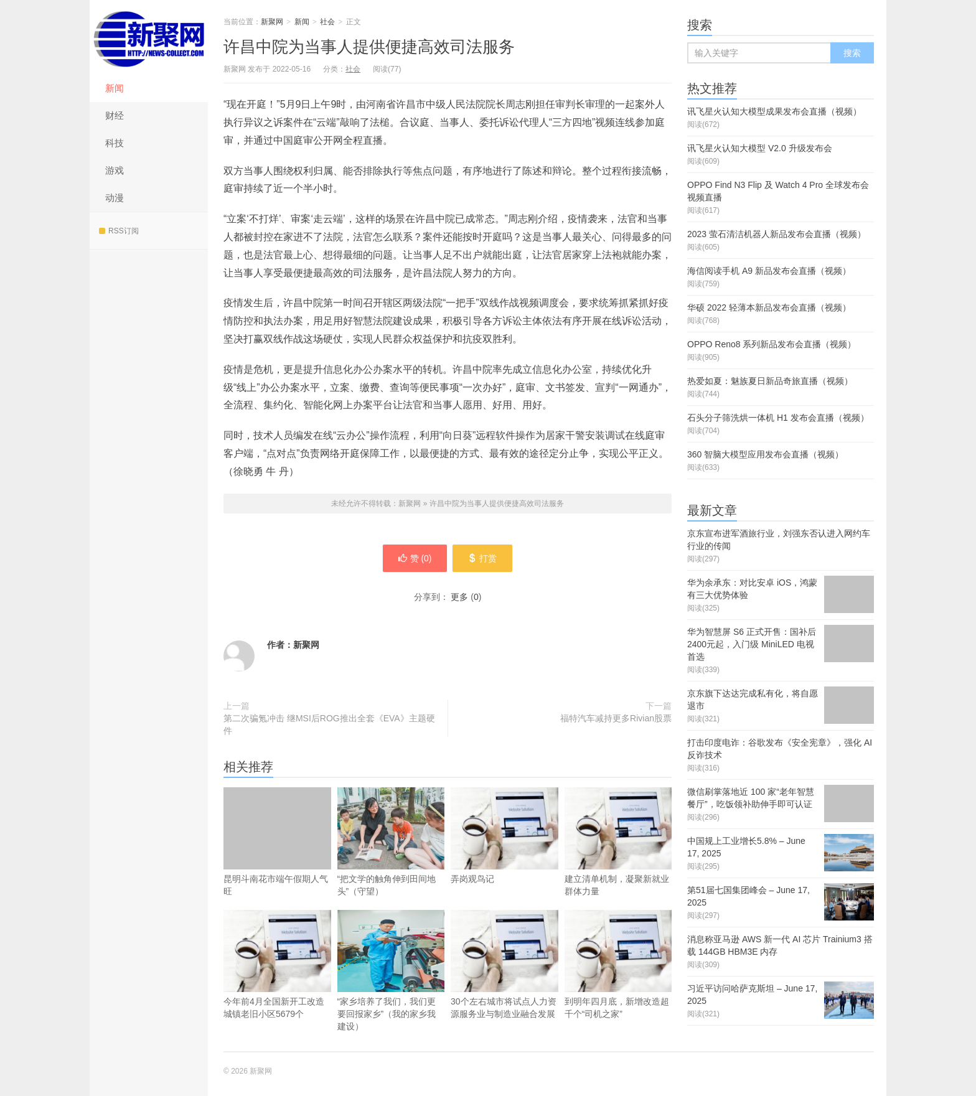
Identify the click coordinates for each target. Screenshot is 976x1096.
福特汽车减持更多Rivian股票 (616, 718)
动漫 (114, 197)
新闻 (114, 88)
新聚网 (149, 37)
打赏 (483, 558)
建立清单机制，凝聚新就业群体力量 (618, 860)
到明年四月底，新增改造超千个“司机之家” (618, 983)
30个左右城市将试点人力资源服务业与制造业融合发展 (504, 983)
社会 (327, 21)
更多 (459, 597)
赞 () (414, 558)
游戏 (114, 170)
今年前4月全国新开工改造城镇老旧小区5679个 (277, 983)
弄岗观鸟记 (504, 854)
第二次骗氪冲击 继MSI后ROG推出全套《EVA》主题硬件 (329, 724)
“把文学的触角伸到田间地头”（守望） (391, 841)
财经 (114, 115)
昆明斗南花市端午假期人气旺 (277, 841)
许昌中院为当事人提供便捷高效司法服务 (369, 46)
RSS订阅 (119, 231)
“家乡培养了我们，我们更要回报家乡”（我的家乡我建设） (391, 970)
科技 (114, 143)
